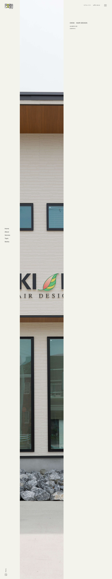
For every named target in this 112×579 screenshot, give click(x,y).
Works (7, 242)
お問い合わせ (96, 5)
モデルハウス (87, 5)
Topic (6, 238)
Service (7, 235)
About (7, 232)
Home (7, 228)
